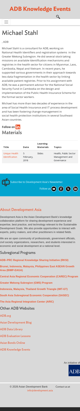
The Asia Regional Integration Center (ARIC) (27, 301)
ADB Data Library (11, 329)
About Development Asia (20, 210)
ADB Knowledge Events (15, 349)
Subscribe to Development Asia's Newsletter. (32, 182)
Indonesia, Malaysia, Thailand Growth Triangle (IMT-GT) (34, 289)
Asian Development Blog (16, 322)
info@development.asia (40, 390)
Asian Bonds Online (12, 342)
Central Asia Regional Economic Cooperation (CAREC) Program (39, 276)
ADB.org (5, 315)
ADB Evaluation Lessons (15, 336)
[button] (58, 16)
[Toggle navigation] (6, 22)
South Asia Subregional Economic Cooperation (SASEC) (34, 295)
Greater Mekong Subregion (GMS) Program (26, 282)
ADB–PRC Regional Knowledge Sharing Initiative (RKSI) (34, 260)
